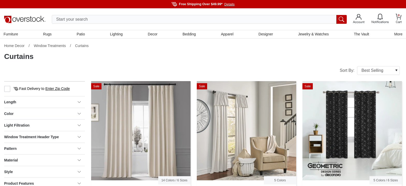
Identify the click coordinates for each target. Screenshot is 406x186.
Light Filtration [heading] (42, 126)
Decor (152, 34)
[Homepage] (25, 19)
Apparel (227, 34)
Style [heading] (42, 172)
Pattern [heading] (42, 149)
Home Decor (14, 46)
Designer (265, 34)
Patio (81, 34)
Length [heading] (42, 102)
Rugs (48, 34)
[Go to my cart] (399, 19)
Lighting (116, 34)
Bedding (189, 34)
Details (229, 4)
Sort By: (370, 71)
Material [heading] (42, 161)
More (398, 34)
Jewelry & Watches (313, 34)
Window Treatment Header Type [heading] (42, 137)
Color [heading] (42, 114)
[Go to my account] (359, 19)
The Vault (361, 34)
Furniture (11, 34)
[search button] (341, 19)
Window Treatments (50, 46)
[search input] (199, 19)
